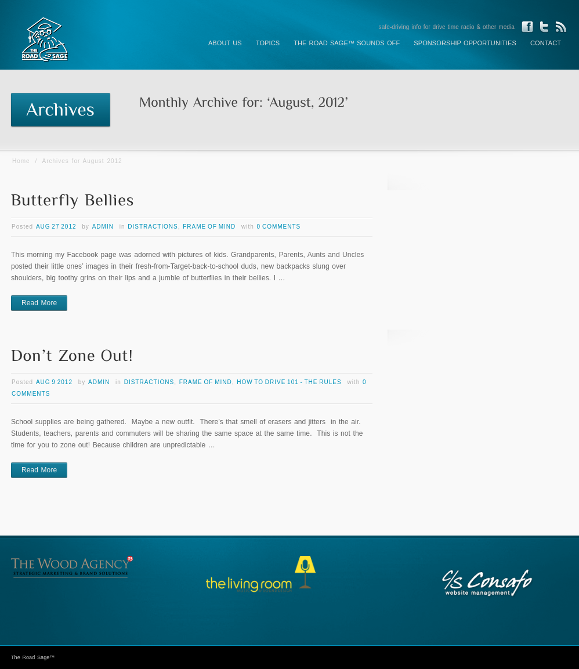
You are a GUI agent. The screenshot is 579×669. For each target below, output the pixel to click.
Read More (39, 303)
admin (103, 226)
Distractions (153, 226)
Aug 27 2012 (56, 226)
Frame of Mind (209, 226)
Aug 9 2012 (54, 382)
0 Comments (279, 226)
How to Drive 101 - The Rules (289, 382)
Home (21, 161)
